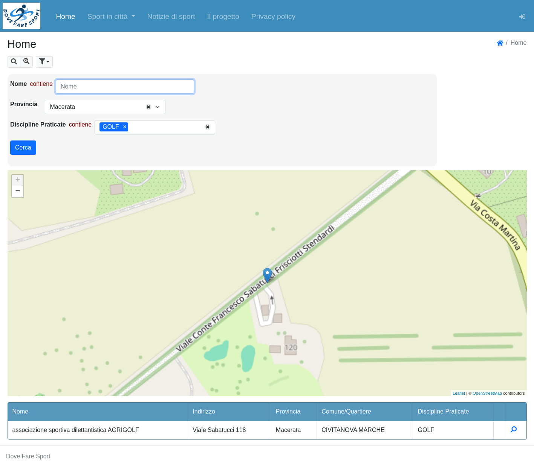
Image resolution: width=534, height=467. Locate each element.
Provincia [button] (288, 411)
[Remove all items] (148, 107)
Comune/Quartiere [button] (346, 411)
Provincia (23, 104)
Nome (18, 84)
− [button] (17, 191)
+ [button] (17, 180)
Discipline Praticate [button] (443, 411)
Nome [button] (20, 411)
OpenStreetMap (487, 393)
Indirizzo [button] (204, 411)
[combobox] (105, 107)
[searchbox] (132, 127)
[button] (111, 15)
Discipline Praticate (38, 124)
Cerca (23, 147)
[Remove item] (124, 126)
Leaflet (459, 393)
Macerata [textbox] (62, 107)
